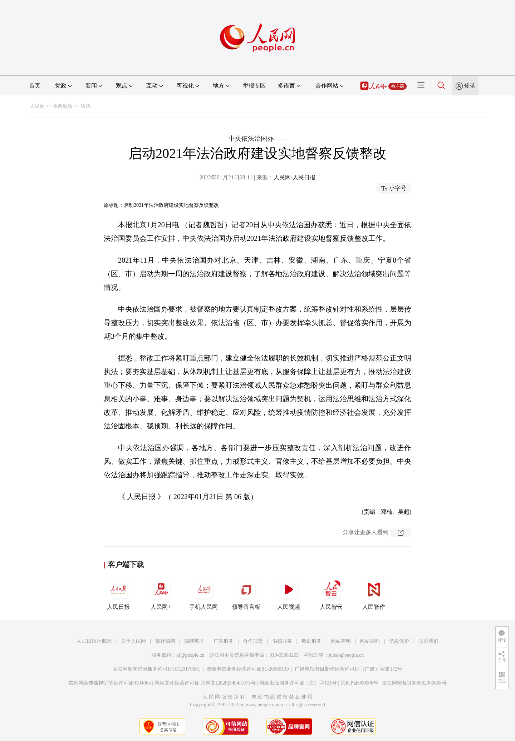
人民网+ (160, 593)
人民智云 (331, 593)
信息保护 (399, 641)
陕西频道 (63, 106)
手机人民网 (203, 593)
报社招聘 (165, 641)
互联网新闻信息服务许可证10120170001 (156, 669)
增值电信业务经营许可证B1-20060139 (247, 669)
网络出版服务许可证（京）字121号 (298, 683)
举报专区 (254, 86)
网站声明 (341, 641)
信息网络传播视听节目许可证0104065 (109, 683)
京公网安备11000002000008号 (414, 683)
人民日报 (118, 593)
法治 (85, 106)
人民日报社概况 (94, 641)
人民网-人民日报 (294, 177)
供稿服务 (282, 641)
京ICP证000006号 (359, 683)
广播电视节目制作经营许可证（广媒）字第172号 (348, 669)
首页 (34, 86)
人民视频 (288, 593)
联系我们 (428, 641)
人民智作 (373, 593)
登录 (469, 86)
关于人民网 (133, 641)
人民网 (37, 106)
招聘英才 (194, 641)
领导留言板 (246, 593)
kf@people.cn (190, 655)
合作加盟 (253, 641)
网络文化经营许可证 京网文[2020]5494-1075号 (205, 683)
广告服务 (224, 641)
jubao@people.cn (346, 655)
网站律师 (370, 641)
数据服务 (311, 641)
